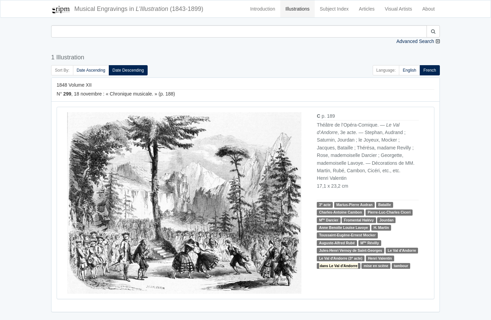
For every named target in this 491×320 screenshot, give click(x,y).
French (429, 70)
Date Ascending (91, 70)
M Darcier (329, 220)
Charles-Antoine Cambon (340, 212)
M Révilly (369, 243)
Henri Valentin (380, 258)
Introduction (262, 9)
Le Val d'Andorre (402, 250)
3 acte (325, 204)
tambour (401, 266)
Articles (367, 9)
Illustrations (297, 9)
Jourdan (386, 220)
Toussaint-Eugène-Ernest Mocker (347, 235)
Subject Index (334, 9)
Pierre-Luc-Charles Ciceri (389, 212)
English (409, 70)
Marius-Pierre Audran (354, 205)
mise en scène (376, 266)
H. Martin (381, 228)
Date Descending (128, 70)
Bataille (384, 205)
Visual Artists (398, 9)
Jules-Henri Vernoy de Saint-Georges (350, 250)
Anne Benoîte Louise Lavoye (343, 228)
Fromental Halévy (359, 220)
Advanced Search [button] (415, 41)
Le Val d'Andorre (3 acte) (340, 258)
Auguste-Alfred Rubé (337, 243)
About (428, 9)
